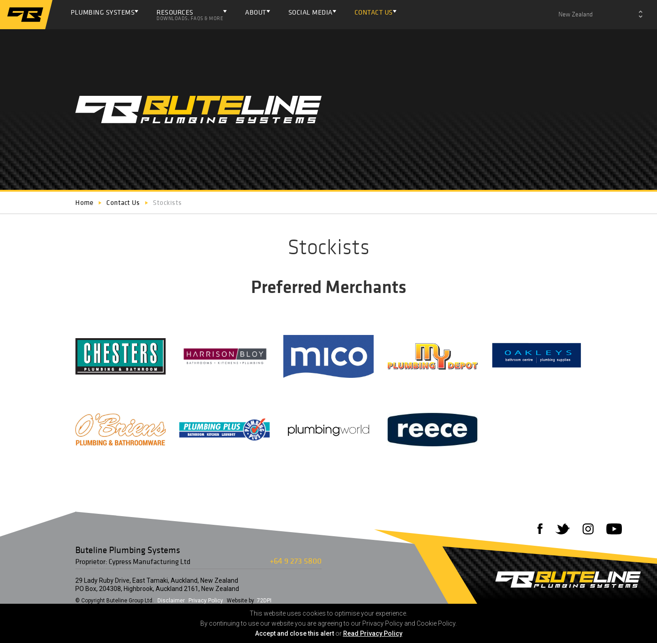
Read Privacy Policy (372, 633)
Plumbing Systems (103, 12)
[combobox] (600, 14)
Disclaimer (171, 600)
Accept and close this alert (294, 633)
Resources (189, 14)
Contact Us (374, 12)
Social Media (310, 12)
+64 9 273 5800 (296, 560)
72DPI (264, 600)
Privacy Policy (205, 600)
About (255, 12)
